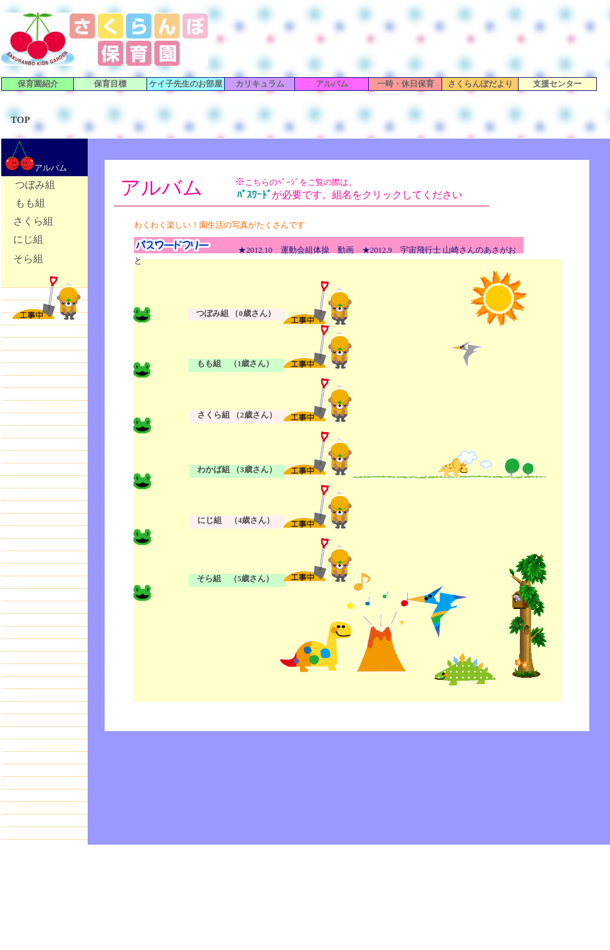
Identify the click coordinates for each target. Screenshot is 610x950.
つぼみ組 (35, 184)
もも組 (30, 203)
